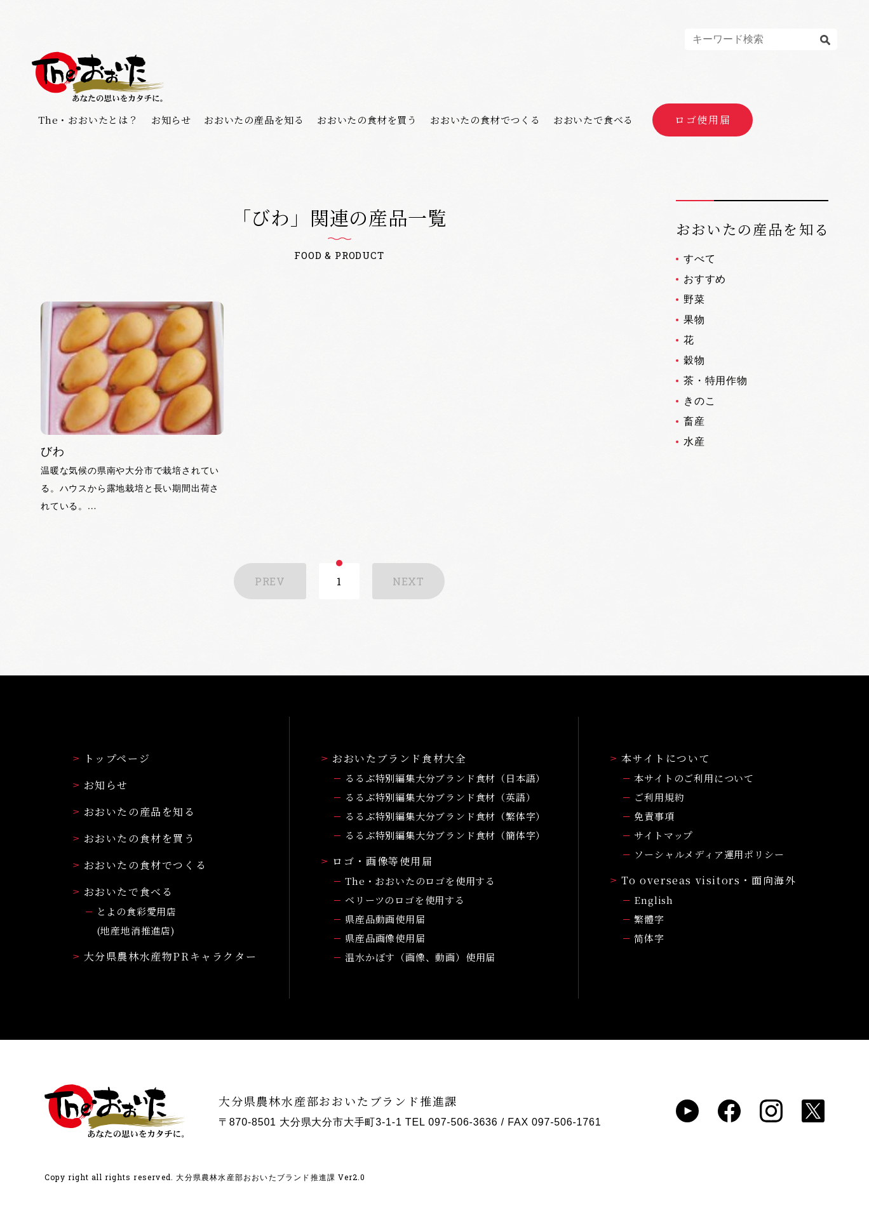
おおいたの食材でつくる (485, 120)
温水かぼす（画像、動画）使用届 (420, 957)
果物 (694, 319)
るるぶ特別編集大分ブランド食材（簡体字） (445, 835)
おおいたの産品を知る (254, 120)
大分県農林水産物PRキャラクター (165, 956)
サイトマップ (663, 835)
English (653, 900)
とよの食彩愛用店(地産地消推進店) (137, 921)
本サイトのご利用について (694, 778)
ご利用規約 (659, 797)
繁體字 (649, 919)
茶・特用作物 (716, 380)
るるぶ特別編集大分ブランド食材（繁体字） (445, 816)
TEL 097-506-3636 (451, 1122)
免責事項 (654, 816)
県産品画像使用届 (385, 938)
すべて (699, 258)
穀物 (694, 360)
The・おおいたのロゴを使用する (420, 880)
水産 (694, 441)
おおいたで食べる (593, 120)
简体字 (649, 938)
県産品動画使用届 (385, 919)
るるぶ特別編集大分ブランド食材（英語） (440, 797)
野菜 (694, 299)
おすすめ (705, 279)
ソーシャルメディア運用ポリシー (709, 854)
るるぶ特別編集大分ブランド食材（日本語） (445, 778)
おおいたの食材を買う (367, 120)
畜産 (694, 421)
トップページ (112, 758)
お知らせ (171, 120)
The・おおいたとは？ (88, 120)
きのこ (699, 400)
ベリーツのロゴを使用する (405, 900)
